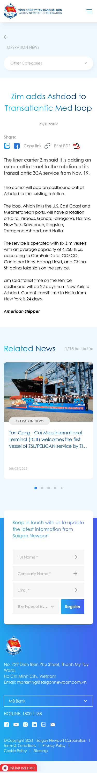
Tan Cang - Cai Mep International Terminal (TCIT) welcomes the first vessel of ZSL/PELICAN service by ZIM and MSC (48, 439)
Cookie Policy (15, 750)
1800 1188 (32, 714)
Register (72, 606)
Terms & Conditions (20, 745)
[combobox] (48, 63)
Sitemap (40, 750)
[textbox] (48, 63)
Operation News (29, 420)
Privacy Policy (54, 745)
